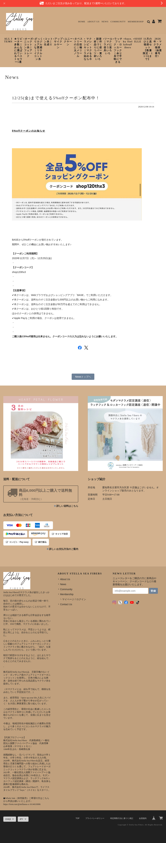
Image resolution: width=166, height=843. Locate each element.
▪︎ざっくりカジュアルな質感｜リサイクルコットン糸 (38, 49)
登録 (153, 590)
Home (81, 21)
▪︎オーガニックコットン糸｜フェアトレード (28, 48)
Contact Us (66, 604)
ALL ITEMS (8, 40)
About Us (93, 21)
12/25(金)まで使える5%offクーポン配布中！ (56, 98)
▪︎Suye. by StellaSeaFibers (128, 43)
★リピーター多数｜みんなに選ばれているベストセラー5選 (18, 50)
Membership (136, 21)
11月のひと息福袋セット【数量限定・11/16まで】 (148, 49)
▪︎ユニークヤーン (68, 42)
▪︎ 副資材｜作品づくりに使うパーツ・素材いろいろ (98, 49)
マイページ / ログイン (74, 599)
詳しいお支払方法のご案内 (63, 549)
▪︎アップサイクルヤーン (58, 43)
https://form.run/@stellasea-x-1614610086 (22, 804)
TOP (77, 818)
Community (118, 21)
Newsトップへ (83, 376)
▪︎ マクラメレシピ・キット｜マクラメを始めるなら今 (88, 49)
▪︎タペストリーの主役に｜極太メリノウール (78, 48)
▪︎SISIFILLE (137, 40)
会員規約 (143, 818)
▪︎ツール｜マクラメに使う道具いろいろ (108, 46)
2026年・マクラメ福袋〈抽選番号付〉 (158, 48)
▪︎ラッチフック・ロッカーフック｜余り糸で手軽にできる (118, 50)
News (105, 21)
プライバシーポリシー (94, 818)
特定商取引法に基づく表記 (121, 818)
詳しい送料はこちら (67, 506)
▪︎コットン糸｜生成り (48, 42)
